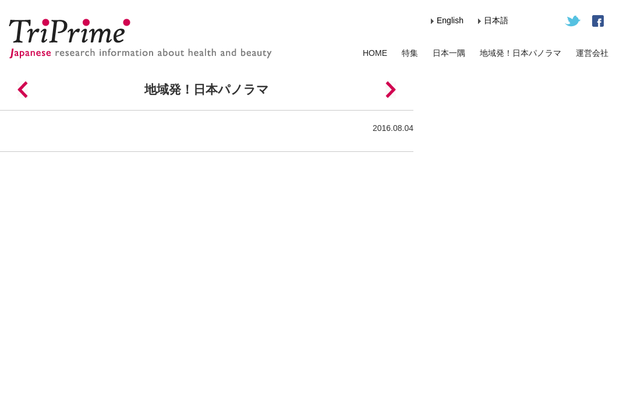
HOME (375, 53)
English (450, 20)
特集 (410, 53)
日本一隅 (449, 53)
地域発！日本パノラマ (520, 53)
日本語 (496, 20)
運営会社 (592, 53)
